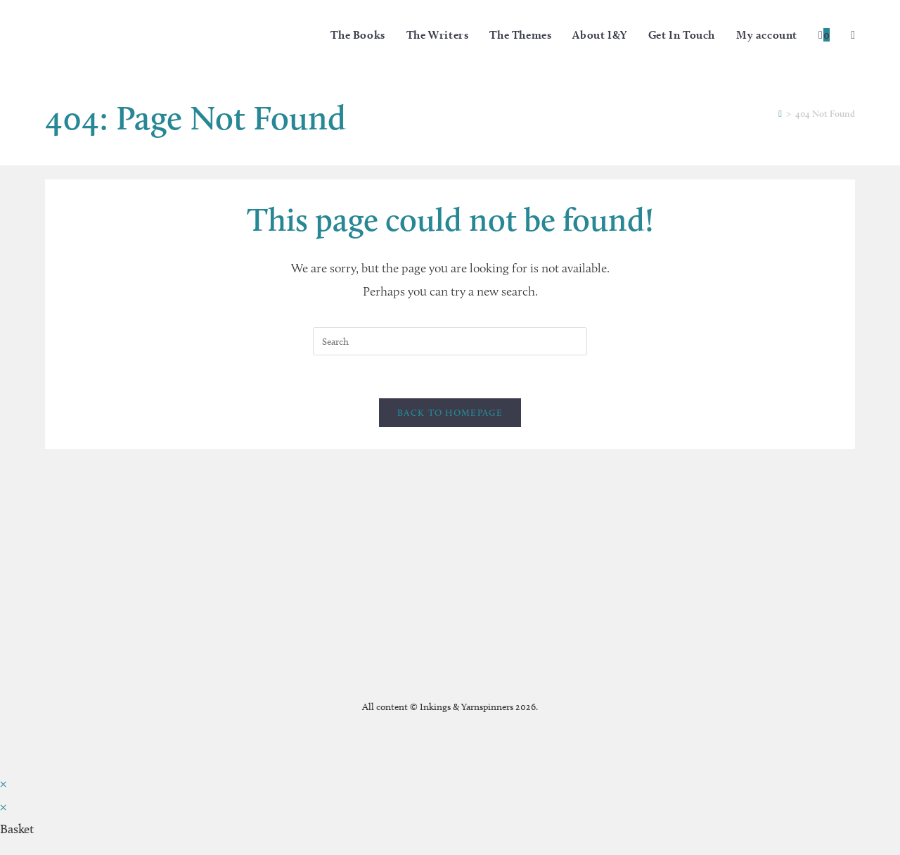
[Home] (780, 113)
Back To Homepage (450, 412)
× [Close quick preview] (3, 783)
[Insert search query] (450, 341)
